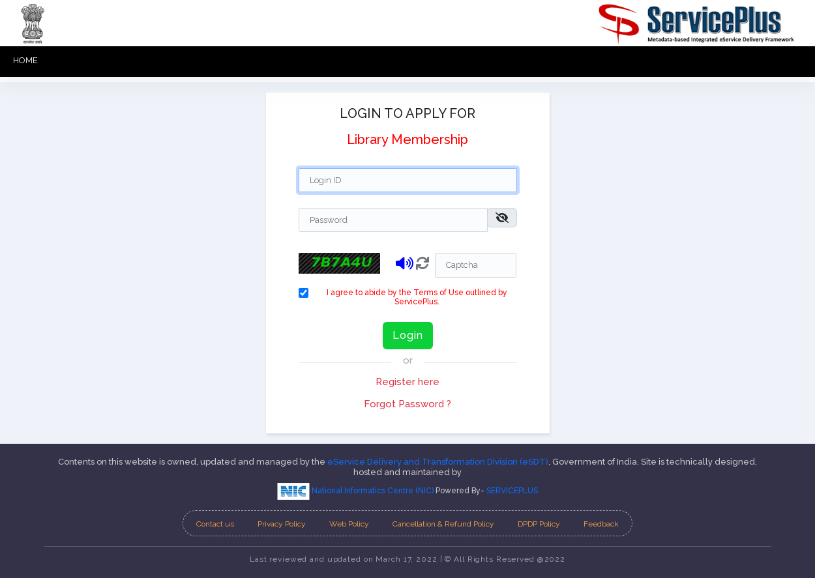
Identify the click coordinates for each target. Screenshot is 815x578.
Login (408, 335)
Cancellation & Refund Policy (443, 523)
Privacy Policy (282, 523)
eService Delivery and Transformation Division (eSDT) (437, 462)
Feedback (601, 523)
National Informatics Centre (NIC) (356, 490)
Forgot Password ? (407, 404)
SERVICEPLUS (512, 490)
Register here (407, 382)
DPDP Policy (539, 523)
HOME (25, 60)
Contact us (215, 523)
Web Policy (349, 523)
